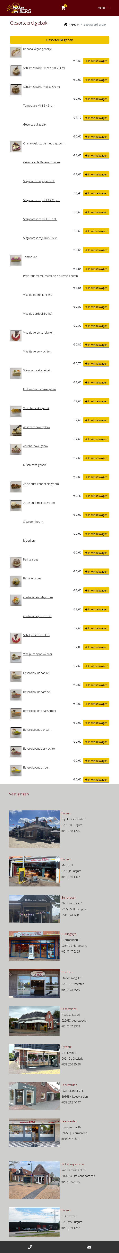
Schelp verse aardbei (36, 635)
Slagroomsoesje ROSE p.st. (40, 238)
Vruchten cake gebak (36, 408)
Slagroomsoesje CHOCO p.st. (41, 200)
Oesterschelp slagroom (38, 597)
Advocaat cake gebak (36, 427)
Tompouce (30, 257)
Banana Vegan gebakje (37, 49)
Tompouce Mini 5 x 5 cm (38, 105)
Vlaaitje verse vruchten (37, 351)
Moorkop (29, 540)
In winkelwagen (96, 61)
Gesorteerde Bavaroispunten (41, 162)
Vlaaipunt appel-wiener (37, 654)
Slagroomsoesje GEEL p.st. (40, 219)
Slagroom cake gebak (36, 370)
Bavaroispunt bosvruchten (39, 748)
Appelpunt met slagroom (39, 503)
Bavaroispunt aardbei (36, 692)
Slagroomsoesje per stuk (39, 181)
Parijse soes (30, 559)
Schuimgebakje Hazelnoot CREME (44, 68)
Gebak (75, 24)
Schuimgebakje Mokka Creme (42, 87)
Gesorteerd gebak (59, 40)
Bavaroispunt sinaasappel (39, 711)
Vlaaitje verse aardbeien (38, 332)
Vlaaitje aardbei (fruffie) (37, 313)
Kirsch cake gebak (34, 465)
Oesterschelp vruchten (37, 616)
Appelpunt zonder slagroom (41, 484)
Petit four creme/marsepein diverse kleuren (50, 276)
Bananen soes (32, 578)
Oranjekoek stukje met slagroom (43, 143)
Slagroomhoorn (33, 521)
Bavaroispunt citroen (36, 767)
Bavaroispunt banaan (36, 729)
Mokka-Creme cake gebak (39, 389)
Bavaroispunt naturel (36, 673)
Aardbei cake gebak (35, 446)
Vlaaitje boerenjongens (37, 295)
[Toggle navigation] (103, 8)
